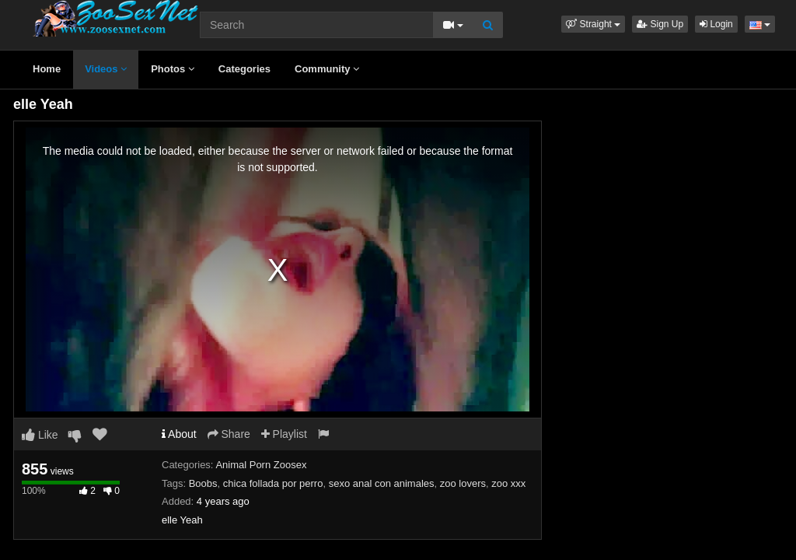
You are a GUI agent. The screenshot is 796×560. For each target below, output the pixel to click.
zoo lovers (463, 483)
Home (47, 69)
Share (229, 434)
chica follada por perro (273, 483)
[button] (593, 24)
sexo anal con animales (382, 483)
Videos (106, 69)
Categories (244, 69)
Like (40, 435)
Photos (172, 69)
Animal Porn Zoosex (260, 465)
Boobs (203, 483)
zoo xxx (508, 483)
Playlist (284, 434)
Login (716, 24)
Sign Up (660, 24)
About (179, 434)
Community (327, 69)
